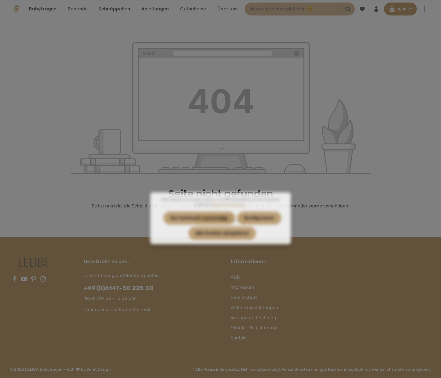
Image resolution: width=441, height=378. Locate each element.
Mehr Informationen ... (229, 216)
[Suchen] (348, 9)
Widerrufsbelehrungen (254, 307)
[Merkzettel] (362, 9)
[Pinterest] (34, 280)
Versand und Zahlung (253, 317)
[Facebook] (15, 280)
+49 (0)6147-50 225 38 (119, 288)
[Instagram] (43, 280)
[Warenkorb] (400, 9)
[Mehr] (424, 9)
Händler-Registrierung (254, 327)
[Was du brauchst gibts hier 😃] (293, 9)
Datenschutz (244, 297)
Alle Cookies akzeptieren (222, 244)
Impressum (242, 287)
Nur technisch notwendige (199, 229)
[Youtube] (24, 280)
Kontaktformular (136, 309)
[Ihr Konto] (376, 9)
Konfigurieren (259, 229)
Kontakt (239, 338)
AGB (235, 277)
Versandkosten (296, 369)
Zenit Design (99, 369)
